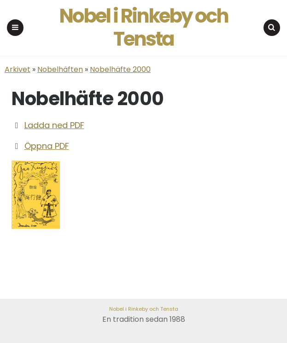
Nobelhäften (60, 69)
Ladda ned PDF (54, 125)
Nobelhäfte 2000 (120, 69)
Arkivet (17, 69)
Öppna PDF (46, 146)
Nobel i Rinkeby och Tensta (143, 28)
